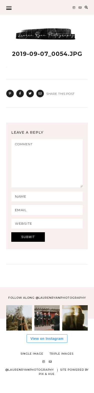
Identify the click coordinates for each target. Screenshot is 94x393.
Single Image (32, 362)
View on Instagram (47, 348)
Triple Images (61, 362)
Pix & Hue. (47, 383)
